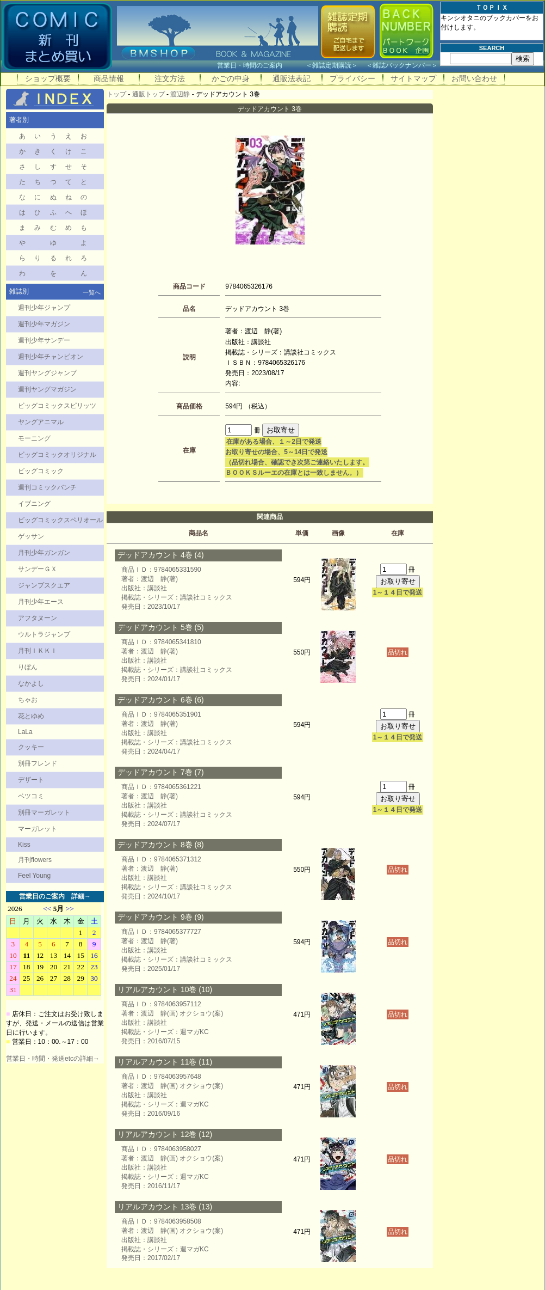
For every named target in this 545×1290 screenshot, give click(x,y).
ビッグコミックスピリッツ (57, 405)
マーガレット (37, 829)
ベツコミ (31, 796)
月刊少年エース (41, 602)
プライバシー (352, 78)
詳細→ (81, 896)
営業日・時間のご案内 (260, 65)
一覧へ (92, 292)
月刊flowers (35, 860)
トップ (116, 94)
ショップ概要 (48, 78)
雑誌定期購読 (331, 65)
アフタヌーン (37, 618)
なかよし (31, 683)
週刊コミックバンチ (47, 487)
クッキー (31, 747)
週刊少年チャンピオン (50, 356)
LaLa (25, 732)
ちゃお (28, 700)
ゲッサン (31, 536)
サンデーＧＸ (37, 569)
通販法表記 (291, 78)
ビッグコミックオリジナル (57, 454)
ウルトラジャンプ (44, 634)
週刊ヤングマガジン (47, 389)
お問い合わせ (474, 78)
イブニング (34, 504)
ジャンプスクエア (44, 585)
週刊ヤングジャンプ (47, 373)
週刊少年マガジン (44, 324)
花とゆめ (31, 716)
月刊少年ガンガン (44, 553)
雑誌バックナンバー (402, 65)
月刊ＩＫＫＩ (37, 651)
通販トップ (148, 94)
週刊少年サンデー (44, 340)
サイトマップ (413, 78)
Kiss (24, 844)
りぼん (28, 667)
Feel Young (34, 875)
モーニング (34, 438)
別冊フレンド (37, 763)
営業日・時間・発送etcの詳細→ (53, 1058)
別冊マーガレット (44, 812)
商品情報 (109, 78)
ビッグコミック (41, 471)
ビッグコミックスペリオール (60, 520)
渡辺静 (180, 94)
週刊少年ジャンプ (44, 307)
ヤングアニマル (41, 422)
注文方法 (169, 78)
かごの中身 (231, 78)
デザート (31, 780)
